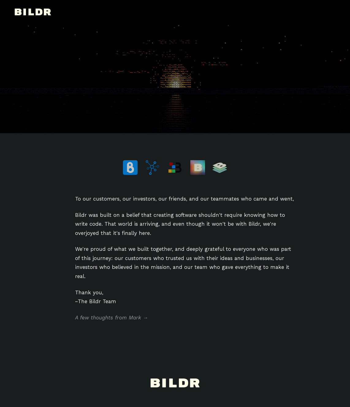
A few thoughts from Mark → (111, 318)
